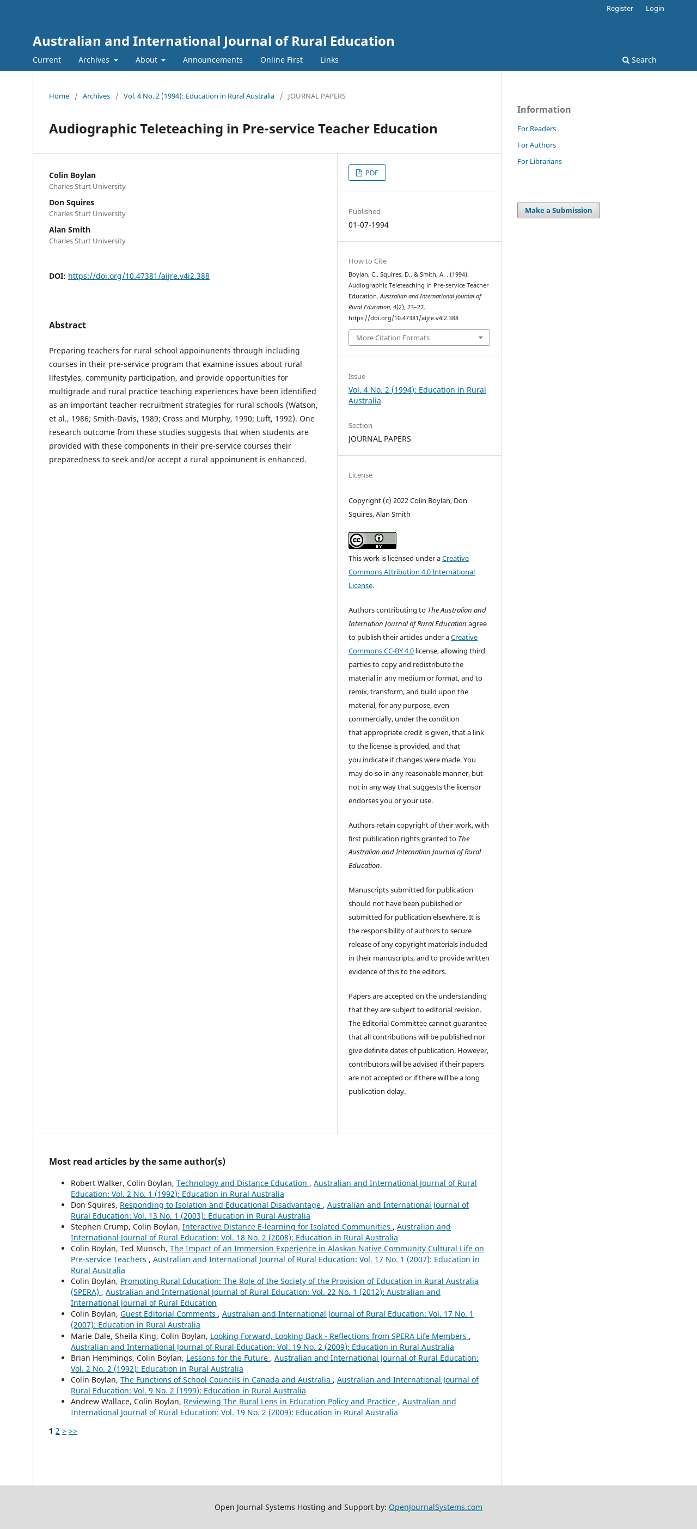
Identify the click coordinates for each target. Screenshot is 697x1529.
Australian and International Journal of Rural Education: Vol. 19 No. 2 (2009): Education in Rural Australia (262, 1347)
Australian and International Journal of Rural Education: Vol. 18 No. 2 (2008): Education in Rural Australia (261, 1232)
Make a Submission (558, 210)
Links (329, 59)
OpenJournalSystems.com (435, 1507)
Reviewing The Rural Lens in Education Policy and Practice (291, 1401)
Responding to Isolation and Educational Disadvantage (221, 1205)
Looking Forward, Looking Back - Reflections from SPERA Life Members (339, 1336)
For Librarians (539, 161)
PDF (371, 173)
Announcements (213, 59)
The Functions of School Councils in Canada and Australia (226, 1379)
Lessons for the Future (228, 1358)
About (148, 59)
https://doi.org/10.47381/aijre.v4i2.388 (139, 276)
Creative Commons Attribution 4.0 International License (411, 571)
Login (655, 8)
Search (639, 59)
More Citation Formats (393, 338)
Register (620, 8)
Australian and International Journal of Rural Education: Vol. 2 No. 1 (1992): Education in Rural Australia (274, 1188)
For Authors (536, 145)
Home (59, 96)
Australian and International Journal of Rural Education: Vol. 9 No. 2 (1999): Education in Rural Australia (275, 1385)
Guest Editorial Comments (169, 1313)
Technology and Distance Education (242, 1183)
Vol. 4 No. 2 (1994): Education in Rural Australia (199, 96)
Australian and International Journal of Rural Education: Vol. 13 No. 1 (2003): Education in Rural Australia (270, 1210)
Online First (281, 59)
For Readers (536, 128)
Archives (95, 59)
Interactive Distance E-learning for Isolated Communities (287, 1226)
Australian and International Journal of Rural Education (214, 41)
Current (47, 59)
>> (73, 1431)
